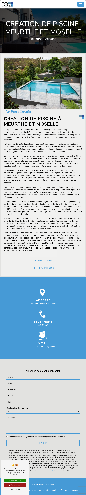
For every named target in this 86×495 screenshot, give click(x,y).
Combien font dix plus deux (17, 405)
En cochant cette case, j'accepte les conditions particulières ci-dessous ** (38, 433)
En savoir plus (43, 261)
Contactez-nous (43, 268)
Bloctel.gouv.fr (48, 467)
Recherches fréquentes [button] (43, 484)
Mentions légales (50, 490)
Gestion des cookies (69, 490)
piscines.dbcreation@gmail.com (43, 343)
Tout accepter (15, 481)
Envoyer (43, 439)
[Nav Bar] (80, 4)
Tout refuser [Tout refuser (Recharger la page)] (15, 485)
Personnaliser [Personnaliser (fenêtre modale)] (14, 489)
